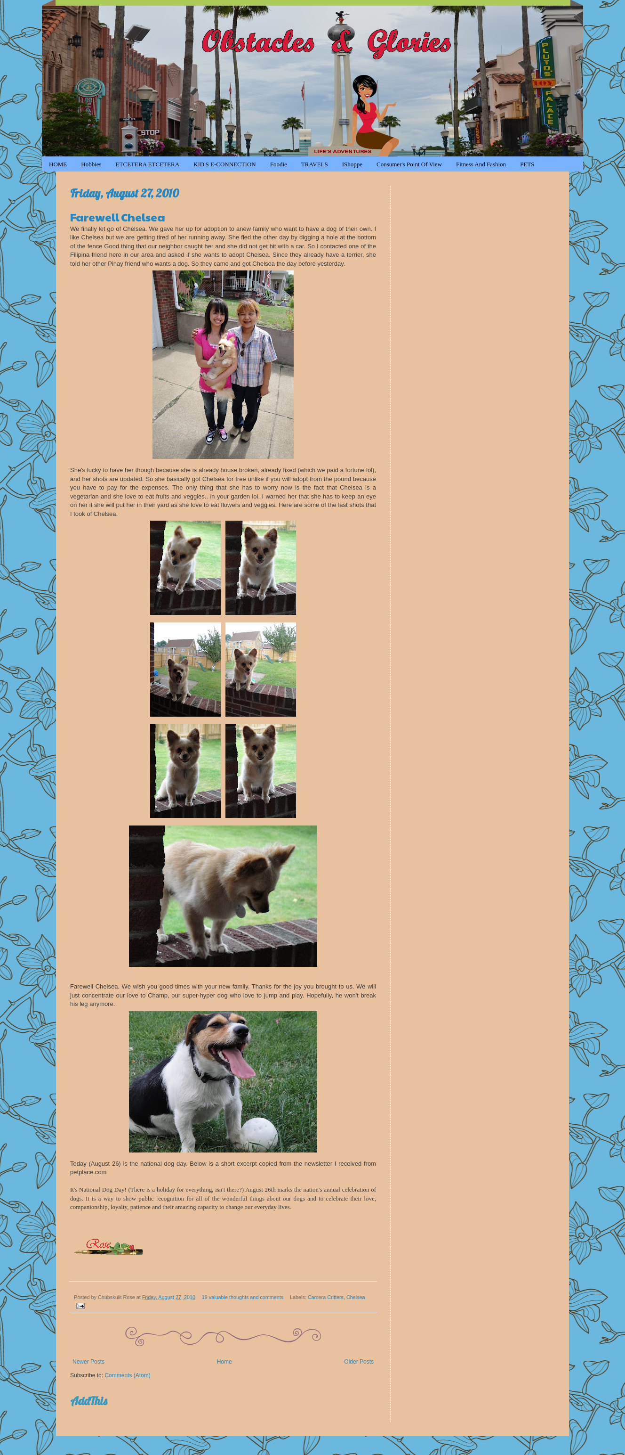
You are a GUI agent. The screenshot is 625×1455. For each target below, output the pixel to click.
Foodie (278, 164)
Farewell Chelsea (117, 217)
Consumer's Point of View (409, 164)
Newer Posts (88, 1361)
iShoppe (352, 164)
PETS (527, 164)
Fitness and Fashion (481, 164)
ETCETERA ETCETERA (147, 164)
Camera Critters (326, 1297)
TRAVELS (314, 164)
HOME (58, 164)
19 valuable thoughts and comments (242, 1297)
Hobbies (91, 164)
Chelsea (355, 1297)
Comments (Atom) (127, 1375)
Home (224, 1361)
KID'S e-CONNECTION (224, 164)
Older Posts (359, 1361)
